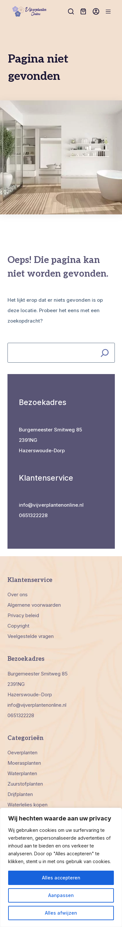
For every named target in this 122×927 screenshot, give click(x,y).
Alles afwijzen (61, 913)
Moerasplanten (24, 763)
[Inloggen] (96, 11)
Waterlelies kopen (27, 805)
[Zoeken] (71, 11)
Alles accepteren (61, 877)
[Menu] (108, 11)
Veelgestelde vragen (30, 636)
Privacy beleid (23, 615)
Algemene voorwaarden (34, 605)
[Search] (105, 352)
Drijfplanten (20, 794)
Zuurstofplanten (25, 784)
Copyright (18, 626)
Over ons (17, 594)
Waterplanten (22, 773)
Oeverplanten (22, 752)
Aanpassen (61, 895)
